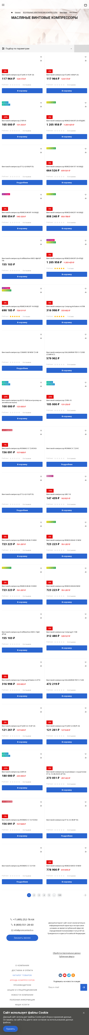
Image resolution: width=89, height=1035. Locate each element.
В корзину (22, 90)
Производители (22, 985)
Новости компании (22, 995)
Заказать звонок (22, 937)
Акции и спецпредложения (22, 990)
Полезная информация (22, 1000)
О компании (22, 965)
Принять (10, 1028)
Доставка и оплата (22, 970)
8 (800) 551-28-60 (24, 924)
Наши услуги (22, 1004)
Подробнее (22, 182)
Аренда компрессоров (22, 980)
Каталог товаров (22, 975)
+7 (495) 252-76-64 (23, 919)
